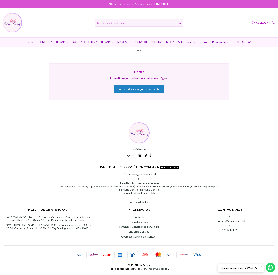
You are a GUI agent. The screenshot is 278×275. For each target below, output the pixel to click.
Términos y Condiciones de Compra (139, 226)
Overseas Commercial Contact (139, 236)
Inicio (30, 42)
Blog (205, 42)
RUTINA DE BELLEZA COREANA (93, 42)
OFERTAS (156, 42)
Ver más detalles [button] (139, 200)
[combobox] (139, 23)
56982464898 (230, 228)
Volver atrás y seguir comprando (139, 89)
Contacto (138, 216)
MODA (170, 42)
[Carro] (273, 23)
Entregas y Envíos (139, 231)
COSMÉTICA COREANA (53, 42)
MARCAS (124, 42)
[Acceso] (260, 23)
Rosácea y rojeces (222, 42)
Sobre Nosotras (188, 42)
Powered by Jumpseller (155, 268)
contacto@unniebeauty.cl (139, 174)
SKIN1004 (141, 42)
